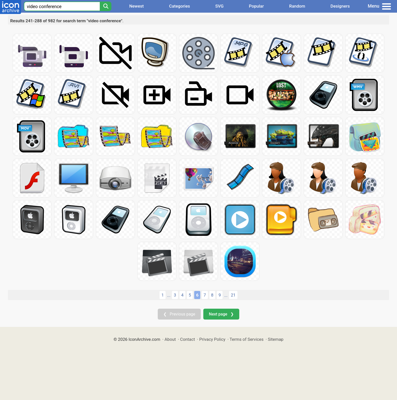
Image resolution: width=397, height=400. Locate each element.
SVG (219, 6)
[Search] (105, 6)
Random (297, 6)
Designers (340, 6)
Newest (136, 6)
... (168, 295)
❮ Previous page (179, 314)
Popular (256, 6)
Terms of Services (247, 339)
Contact (187, 339)
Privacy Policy (212, 339)
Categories (179, 6)
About (170, 339)
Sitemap (276, 339)
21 (233, 295)
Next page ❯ (221, 314)
